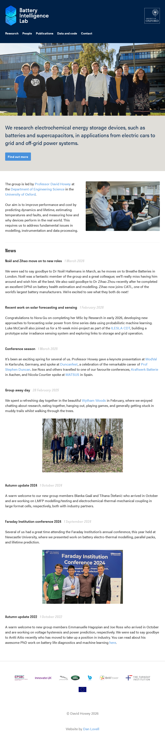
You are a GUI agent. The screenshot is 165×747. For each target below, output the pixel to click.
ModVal (151, 358)
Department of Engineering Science (37, 189)
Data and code (67, 33)
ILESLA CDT (120, 327)
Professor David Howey (53, 183)
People (27, 33)
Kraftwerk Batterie (144, 369)
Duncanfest (69, 364)
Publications (44, 33)
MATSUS (72, 374)
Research (11, 33)
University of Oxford (20, 194)
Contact (86, 33)
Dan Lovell (91, 728)
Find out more (18, 156)
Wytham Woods (94, 400)
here (112, 642)
